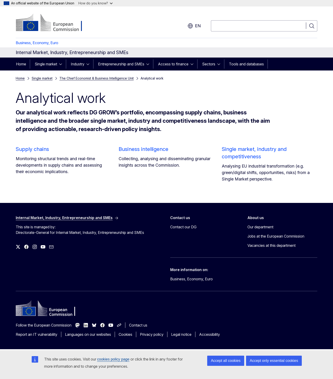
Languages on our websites (88, 334)
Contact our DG (183, 227)
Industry (77, 64)
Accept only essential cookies (274, 361)
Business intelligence (143, 149)
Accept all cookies (225, 361)
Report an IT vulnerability (36, 334)
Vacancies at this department (271, 245)
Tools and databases (246, 64)
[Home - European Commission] (53, 23)
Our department (260, 227)
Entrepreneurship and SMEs (121, 64)
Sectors (208, 64)
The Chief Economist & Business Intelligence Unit (96, 78)
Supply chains (32, 149)
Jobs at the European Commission (275, 236)
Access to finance (173, 64)
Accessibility (209, 334)
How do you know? (95, 3)
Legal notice (181, 334)
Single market (46, 64)
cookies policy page (113, 359)
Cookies (125, 334)
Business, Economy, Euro (37, 42)
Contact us (138, 325)
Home (21, 64)
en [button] (194, 26)
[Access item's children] (62, 64)
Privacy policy (151, 334)
